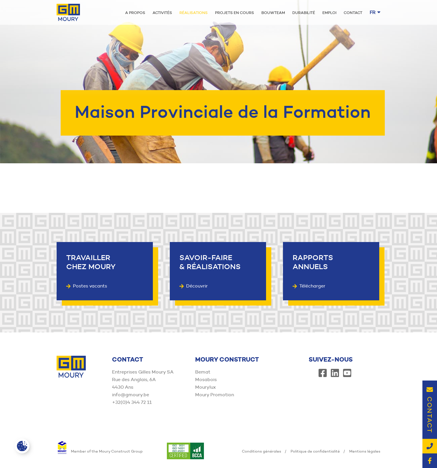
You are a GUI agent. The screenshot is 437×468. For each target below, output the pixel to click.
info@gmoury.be (130, 394)
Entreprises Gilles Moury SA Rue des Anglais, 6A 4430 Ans (143, 379)
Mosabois (206, 379)
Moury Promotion (214, 394)
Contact (353, 12)
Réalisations (193, 12)
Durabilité (303, 12)
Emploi (329, 12)
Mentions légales (364, 451)
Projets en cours (234, 12)
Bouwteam (273, 12)
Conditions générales (261, 451)
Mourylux (205, 387)
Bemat (202, 372)
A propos (135, 12)
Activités (162, 12)
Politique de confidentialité (315, 451)
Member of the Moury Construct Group (100, 451)
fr (375, 12)
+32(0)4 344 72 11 (132, 402)
